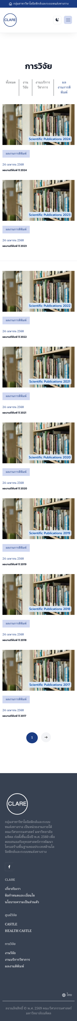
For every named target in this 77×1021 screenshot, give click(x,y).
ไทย (67, 995)
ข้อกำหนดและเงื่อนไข (20, 895)
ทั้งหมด (11, 82)
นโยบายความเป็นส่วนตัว (22, 902)
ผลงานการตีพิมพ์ (64, 87)
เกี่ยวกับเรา (13, 889)
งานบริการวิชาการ (43, 85)
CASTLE (11, 924)
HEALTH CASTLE (18, 931)
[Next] (46, 737)
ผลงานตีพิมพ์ (14, 966)
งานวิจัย (25, 85)
